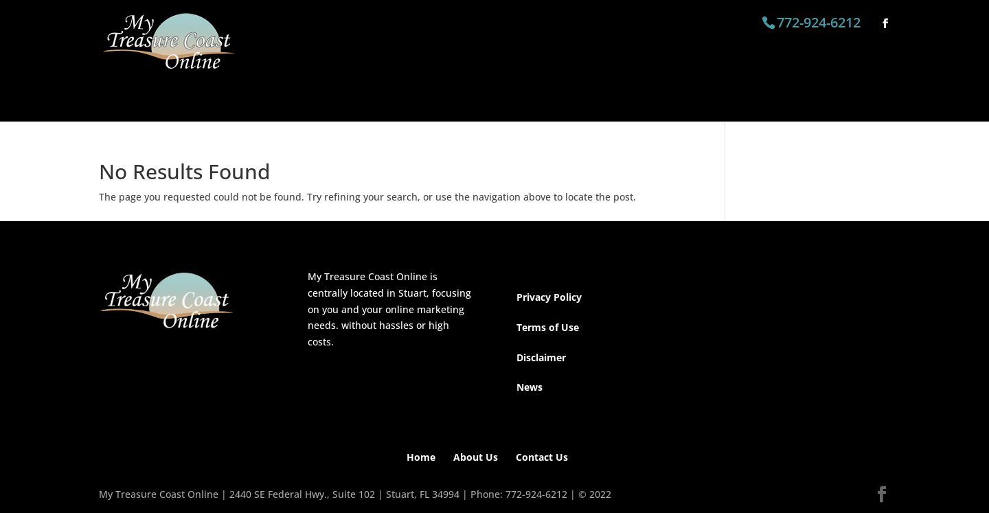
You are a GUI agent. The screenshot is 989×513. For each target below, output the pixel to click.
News (529, 387)
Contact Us (542, 457)
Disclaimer (541, 357)
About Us (475, 457)
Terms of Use (547, 327)
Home (421, 457)
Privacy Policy (549, 297)
